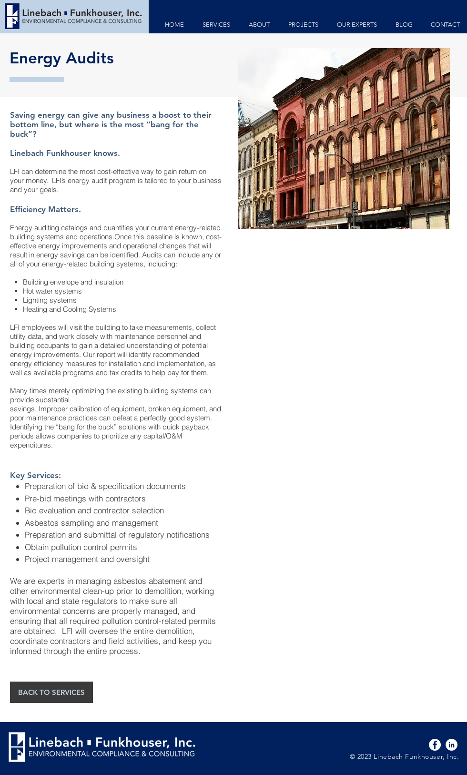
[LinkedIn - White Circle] (451, 745)
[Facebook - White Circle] (435, 745)
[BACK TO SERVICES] (51, 692)
